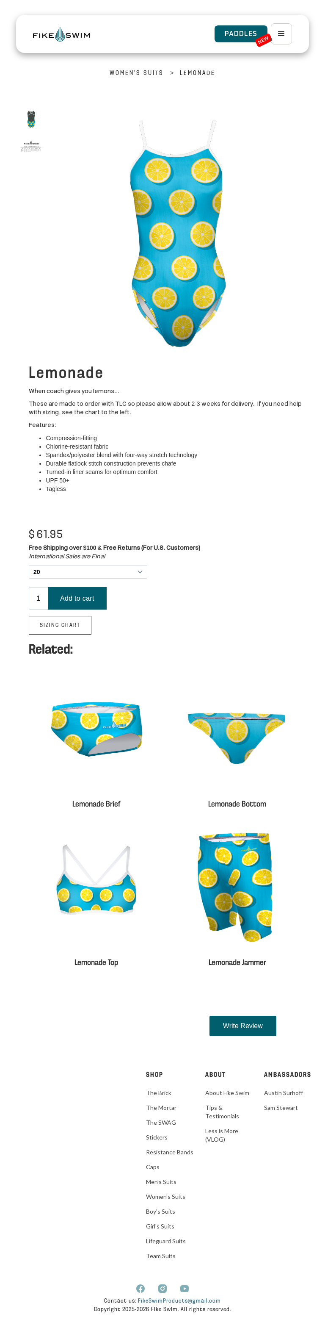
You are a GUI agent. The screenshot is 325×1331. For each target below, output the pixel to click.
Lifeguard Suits (166, 1241)
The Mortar (161, 1107)
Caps (153, 1166)
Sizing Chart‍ (60, 625)
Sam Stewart (281, 1107)
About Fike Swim (227, 1092)
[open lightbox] (30, 118)
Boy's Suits (160, 1211)
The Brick (158, 1092)
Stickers (157, 1137)
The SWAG (161, 1122)
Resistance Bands (169, 1152)
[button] (281, 33)
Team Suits (161, 1255)
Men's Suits (161, 1181)
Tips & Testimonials (222, 1112)
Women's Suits (137, 73)
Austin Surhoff (283, 1092)
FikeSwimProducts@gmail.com (179, 1301)
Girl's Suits (160, 1226)
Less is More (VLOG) (221, 1135)
